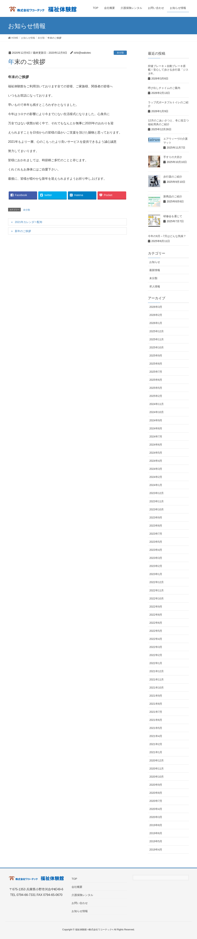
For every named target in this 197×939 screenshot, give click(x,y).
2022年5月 (155, 630)
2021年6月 (155, 719)
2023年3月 (155, 557)
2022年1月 (155, 663)
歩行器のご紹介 (172, 176)
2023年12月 (156, 493)
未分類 (120, 52)
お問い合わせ (80, 903)
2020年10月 (156, 776)
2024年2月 (155, 476)
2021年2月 (155, 744)
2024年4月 (155, 460)
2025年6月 (155, 379)
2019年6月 (155, 833)
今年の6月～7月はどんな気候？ (167, 236)
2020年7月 (155, 800)
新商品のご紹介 (172, 196)
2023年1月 (155, 574)
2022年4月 (155, 638)
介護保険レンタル (82, 894)
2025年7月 (155, 371)
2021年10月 (156, 687)
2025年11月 (156, 339)
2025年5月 (155, 387)
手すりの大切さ (172, 157)
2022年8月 (155, 614)
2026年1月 (155, 323)
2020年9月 (155, 784)
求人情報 (154, 286)
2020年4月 (155, 808)
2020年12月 (156, 760)
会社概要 (77, 886)
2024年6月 (155, 444)
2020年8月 (155, 792)
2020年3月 (155, 817)
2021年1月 (155, 752)
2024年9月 (155, 420)
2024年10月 (156, 412)
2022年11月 (156, 590)
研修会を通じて (172, 216)
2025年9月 (155, 355)
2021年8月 (155, 703)
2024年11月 (156, 404)
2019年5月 (155, 841)
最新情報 (154, 270)
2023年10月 (156, 509)
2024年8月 (155, 428)
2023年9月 (155, 517)
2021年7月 (155, 711)
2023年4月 (155, 549)
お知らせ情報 (80, 911)
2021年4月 (155, 736)
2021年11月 (156, 679)
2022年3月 (155, 647)
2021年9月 (155, 695)
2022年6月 (155, 622)
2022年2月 (155, 655)
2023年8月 (155, 525)
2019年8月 (155, 825)
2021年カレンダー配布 (28, 222)
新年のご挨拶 (23, 231)
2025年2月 (155, 395)
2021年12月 (156, 671)
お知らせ (154, 262)
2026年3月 (155, 306)
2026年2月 (155, 314)
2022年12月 (156, 582)
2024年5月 (155, 452)
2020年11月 (156, 768)
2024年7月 (155, 436)
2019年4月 (155, 849)
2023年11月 (156, 501)
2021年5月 (155, 727)
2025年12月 (156, 331)
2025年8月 (155, 363)
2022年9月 (155, 606)
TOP (74, 878)
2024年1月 (155, 485)
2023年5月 (155, 541)
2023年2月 (155, 566)
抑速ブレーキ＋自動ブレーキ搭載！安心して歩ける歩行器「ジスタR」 (168, 69)
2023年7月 (155, 533)
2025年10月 (156, 347)
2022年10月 (156, 598)
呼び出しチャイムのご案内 (164, 87)
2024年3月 (155, 468)
